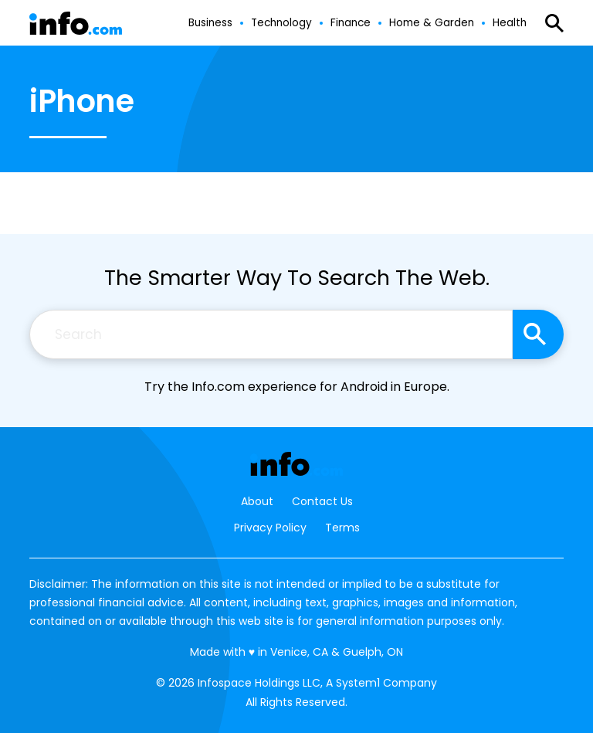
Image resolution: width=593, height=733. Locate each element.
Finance (350, 23)
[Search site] (538, 334)
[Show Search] (554, 23)
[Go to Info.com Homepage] (75, 24)
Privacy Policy (270, 527)
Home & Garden (431, 23)
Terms (342, 527)
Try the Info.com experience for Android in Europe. (296, 386)
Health (510, 23)
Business (210, 23)
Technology (281, 23)
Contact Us (322, 501)
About (257, 501)
